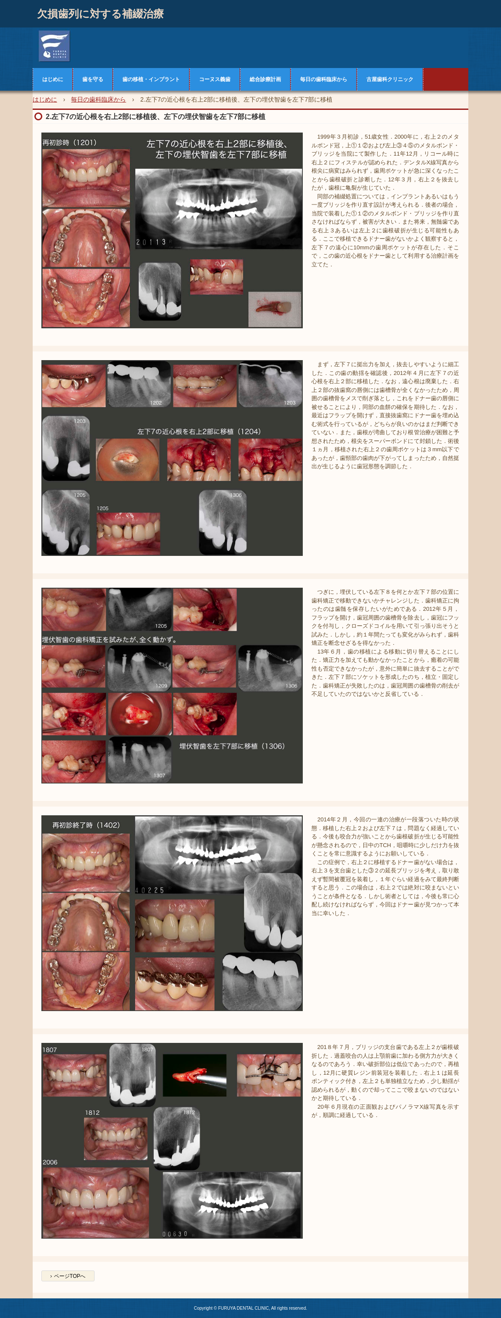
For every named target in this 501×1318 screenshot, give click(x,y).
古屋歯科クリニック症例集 (89, 45)
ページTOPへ (69, 1276)
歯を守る (92, 79)
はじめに (52, 79)
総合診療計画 (265, 79)
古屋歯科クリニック (389, 79)
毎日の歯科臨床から (323, 79)
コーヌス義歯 (214, 79)
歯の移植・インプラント (151, 79)
